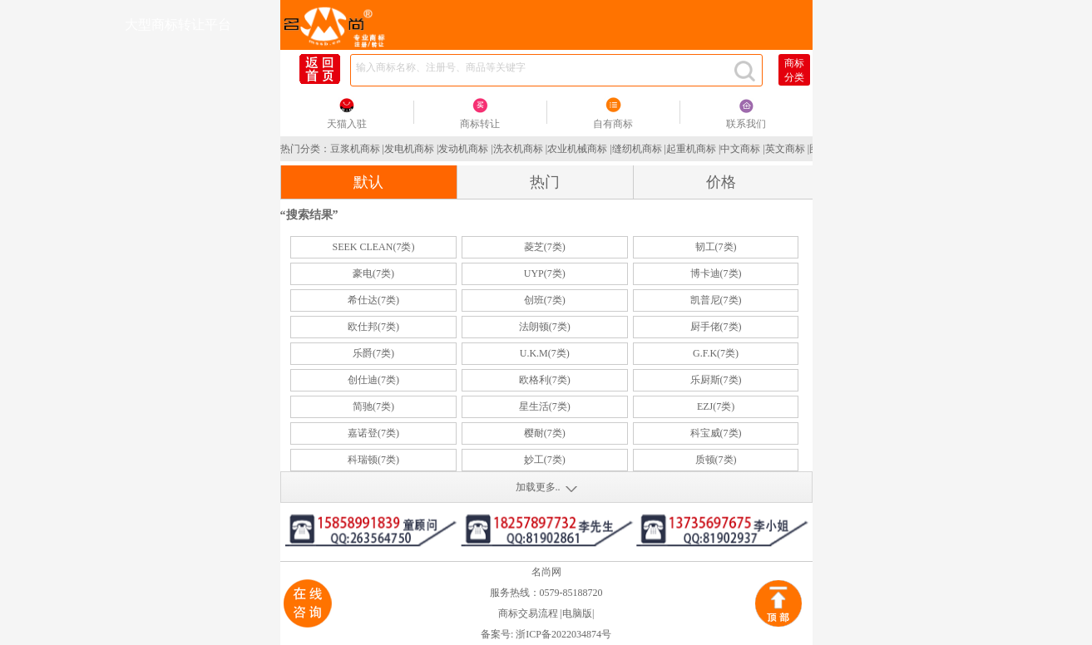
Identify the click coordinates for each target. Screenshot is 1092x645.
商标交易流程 (528, 613)
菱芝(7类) (545, 247)
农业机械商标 (577, 149)
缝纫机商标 (637, 149)
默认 (368, 182)
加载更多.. (538, 487)
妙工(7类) (545, 459)
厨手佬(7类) (716, 326)
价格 (721, 182)
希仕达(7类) (373, 300)
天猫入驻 (347, 124)
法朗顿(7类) (545, 326)
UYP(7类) (545, 273)
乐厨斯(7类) (716, 380)
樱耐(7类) (545, 433)
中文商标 (740, 149)
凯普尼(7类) (716, 300)
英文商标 (785, 149)
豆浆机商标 (355, 149)
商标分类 (794, 70)
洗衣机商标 (518, 149)
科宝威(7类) (716, 433)
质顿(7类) (716, 459)
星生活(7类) (545, 406)
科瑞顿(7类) (373, 459)
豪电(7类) (373, 273)
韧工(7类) (716, 247)
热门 (545, 182)
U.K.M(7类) (545, 353)
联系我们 (746, 124)
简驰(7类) (373, 406)
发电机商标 (409, 149)
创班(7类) (545, 300)
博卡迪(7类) (716, 273)
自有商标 (613, 124)
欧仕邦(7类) (373, 326)
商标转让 (480, 124)
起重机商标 (691, 149)
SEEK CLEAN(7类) (373, 247)
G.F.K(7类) (716, 353)
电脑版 (577, 613)
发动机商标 (463, 149)
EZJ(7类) (715, 406)
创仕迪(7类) (373, 380)
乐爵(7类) (373, 353)
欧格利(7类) (545, 380)
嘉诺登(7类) (373, 433)
